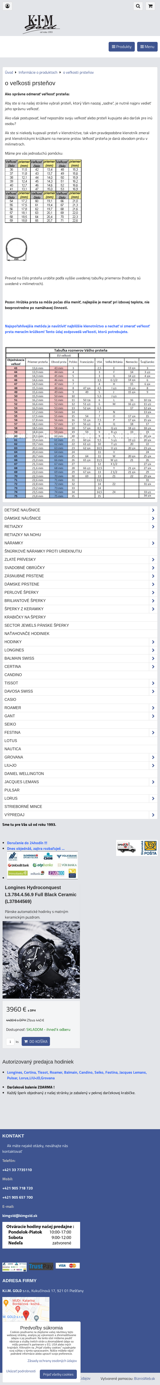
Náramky (80, 543)
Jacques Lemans (80, 782)
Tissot (80, 683)
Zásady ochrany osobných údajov (52, 1360)
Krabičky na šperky (25, 617)
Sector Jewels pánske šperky (36, 625)
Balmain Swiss (80, 658)
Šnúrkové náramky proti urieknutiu (43, 551)
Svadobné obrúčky (80, 568)
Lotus (10, 741)
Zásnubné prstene (80, 576)
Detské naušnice (80, 510)
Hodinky (80, 642)
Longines (80, 650)
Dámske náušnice (80, 518)
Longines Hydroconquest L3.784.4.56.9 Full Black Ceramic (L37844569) (40, 894)
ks (12, 1041)
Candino (13, 675)
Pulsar (12, 790)
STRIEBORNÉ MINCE (23, 807)
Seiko (10, 724)
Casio (10, 700)
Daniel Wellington (24, 774)
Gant (80, 716)
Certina (80, 667)
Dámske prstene (80, 584)
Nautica (12, 749)
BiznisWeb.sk (144, 1378)
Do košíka (36, 1041)
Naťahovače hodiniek (26, 634)
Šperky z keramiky (80, 609)
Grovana (80, 757)
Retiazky (80, 527)
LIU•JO (80, 766)
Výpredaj (80, 815)
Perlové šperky (80, 593)
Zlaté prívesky (80, 560)
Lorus (80, 799)
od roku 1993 (46, 32)
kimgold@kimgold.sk (19, 1215)
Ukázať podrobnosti (21, 1371)
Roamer (80, 708)
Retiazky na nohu (22, 535)
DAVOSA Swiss (80, 691)
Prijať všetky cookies (58, 1374)
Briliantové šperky (80, 601)
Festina (80, 733)
